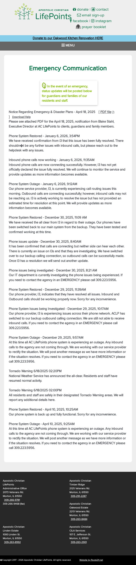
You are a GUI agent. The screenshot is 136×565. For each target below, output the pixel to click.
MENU (68, 45)
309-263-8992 (12, 542)
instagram (101, 21)
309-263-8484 (79, 519)
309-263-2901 (79, 542)
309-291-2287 (78, 496)
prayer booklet (91, 27)
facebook (79, 21)
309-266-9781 (12, 500)
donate (81, 10)
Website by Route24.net (91, 560)
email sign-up (90, 15)
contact (100, 10)
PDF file (105, 112)
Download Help (21, 117)
